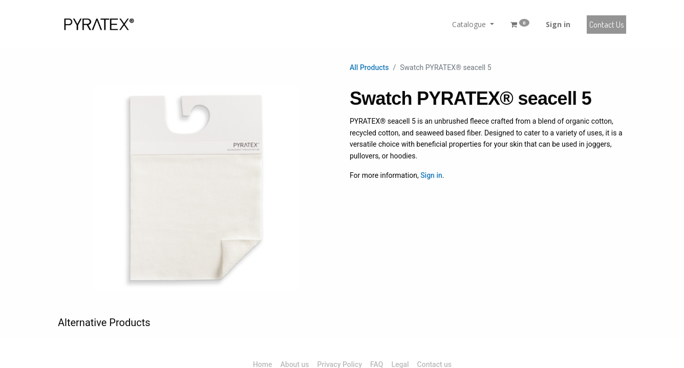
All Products (369, 67)
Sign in (558, 24)
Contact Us (606, 24)
